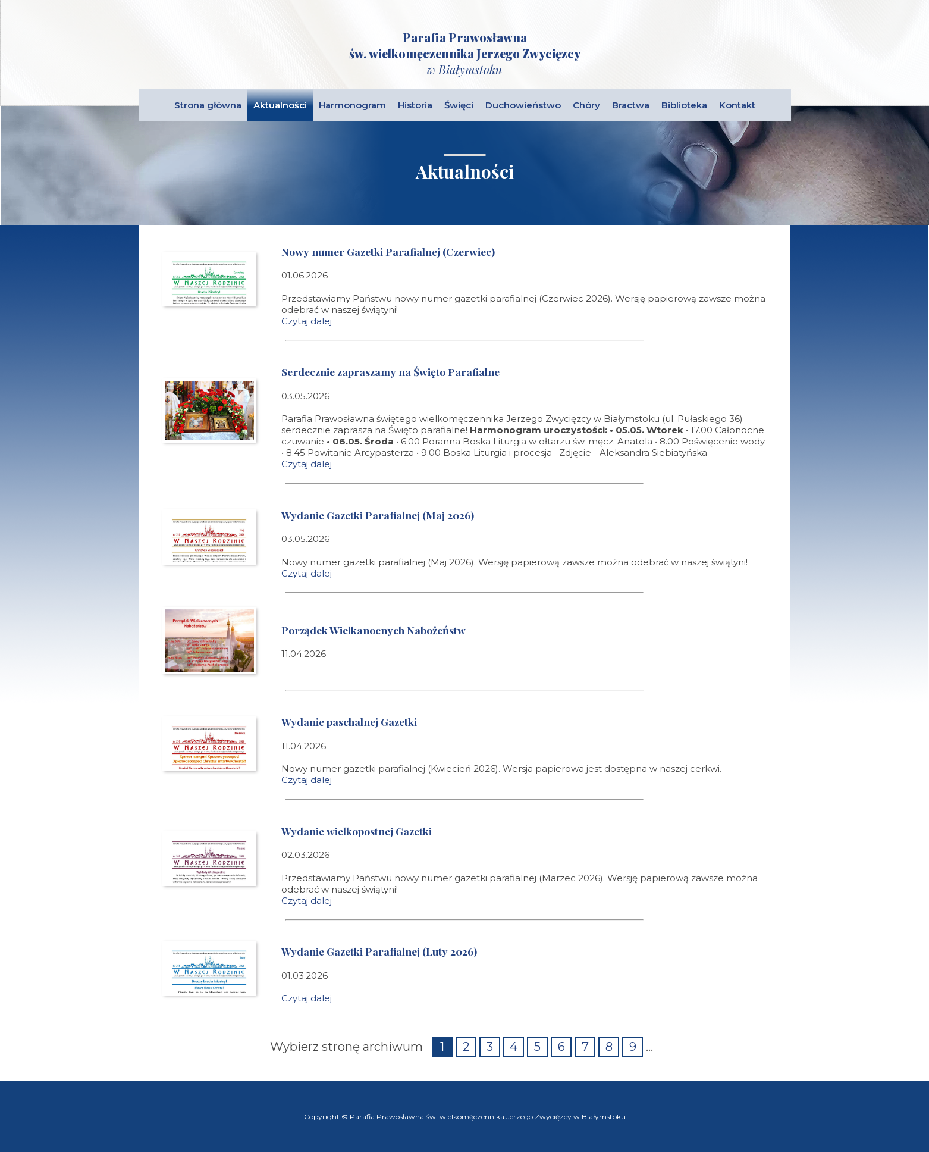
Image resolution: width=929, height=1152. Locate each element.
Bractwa (630, 105)
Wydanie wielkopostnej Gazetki (356, 831)
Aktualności (280, 105)
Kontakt (737, 105)
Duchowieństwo (523, 105)
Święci (458, 105)
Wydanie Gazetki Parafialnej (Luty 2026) (379, 951)
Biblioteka (684, 105)
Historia (415, 105)
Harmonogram (352, 105)
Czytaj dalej (306, 321)
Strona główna (207, 105)
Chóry (586, 105)
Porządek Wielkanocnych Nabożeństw (373, 630)
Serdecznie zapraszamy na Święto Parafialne (390, 371)
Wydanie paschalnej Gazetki (349, 721)
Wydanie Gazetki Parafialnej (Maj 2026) (377, 515)
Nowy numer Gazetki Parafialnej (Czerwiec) (388, 251)
